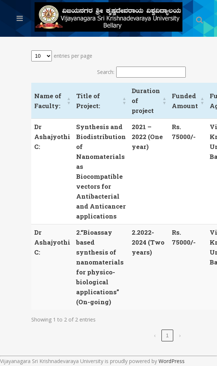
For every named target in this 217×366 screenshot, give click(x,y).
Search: (105, 71)
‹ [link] (155, 335)
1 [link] (167, 335)
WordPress (172, 361)
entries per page (73, 55)
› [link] (180, 335)
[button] (69, 100)
